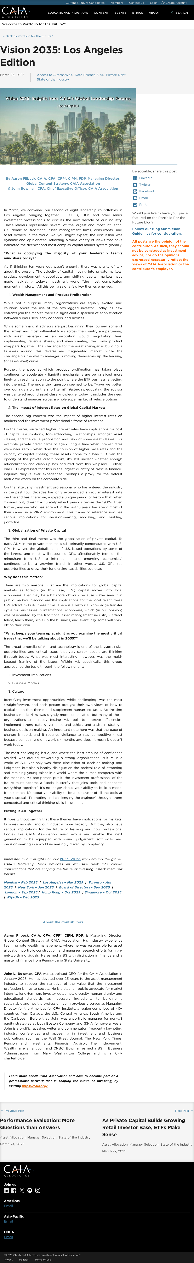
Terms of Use (43, 1259)
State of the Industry (53, 79)
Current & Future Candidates (85, 2)
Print (140, 205)
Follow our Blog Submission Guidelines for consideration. (157, 231)
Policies (24, 1259)
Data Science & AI (89, 75)
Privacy (8, 1259)
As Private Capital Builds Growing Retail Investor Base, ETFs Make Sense (143, 1127)
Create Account (176, 2)
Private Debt (116, 75)
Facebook (144, 191)
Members (117, 2)
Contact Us (136, 2)
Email (140, 198)
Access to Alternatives (54, 75)
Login (154, 2)
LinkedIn (142, 178)
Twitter (141, 185)
